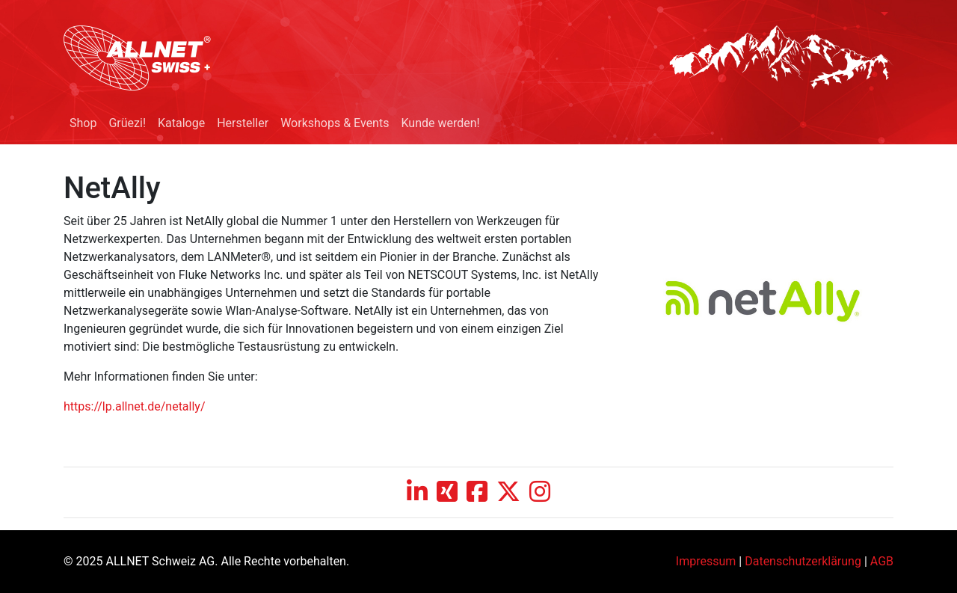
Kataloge (181, 123)
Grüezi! (127, 123)
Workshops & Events (334, 123)
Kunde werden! (440, 123)
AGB (881, 561)
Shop (83, 123)
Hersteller (242, 123)
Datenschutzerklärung (803, 561)
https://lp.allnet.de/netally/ (135, 406)
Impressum (706, 561)
